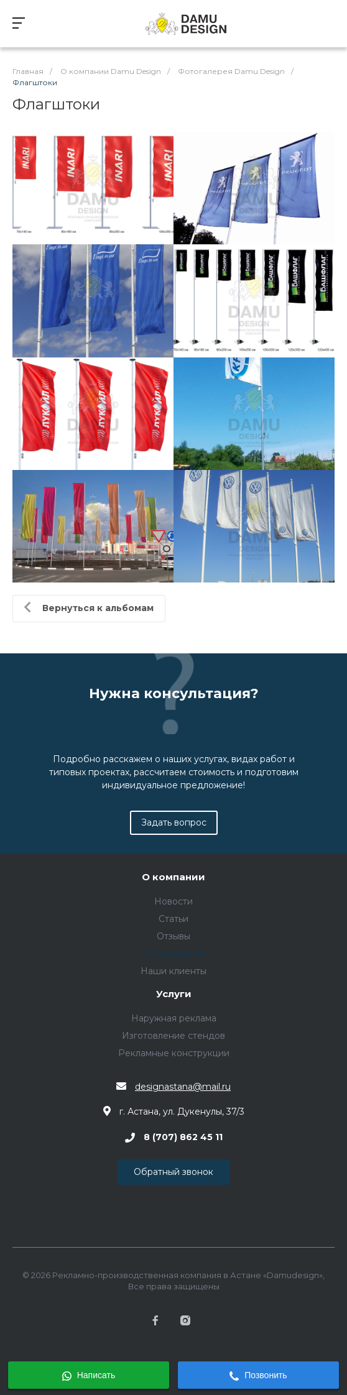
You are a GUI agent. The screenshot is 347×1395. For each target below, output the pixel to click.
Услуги (174, 994)
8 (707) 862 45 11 (183, 1137)
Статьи (173, 918)
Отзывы (173, 936)
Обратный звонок (173, 1171)
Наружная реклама (173, 1018)
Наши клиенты (173, 971)
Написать (88, 1375)
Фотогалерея (173, 953)
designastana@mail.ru (183, 1086)
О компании (173, 877)
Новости (173, 901)
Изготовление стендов (173, 1035)
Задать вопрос (173, 822)
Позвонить (258, 1375)
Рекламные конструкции (173, 1053)
